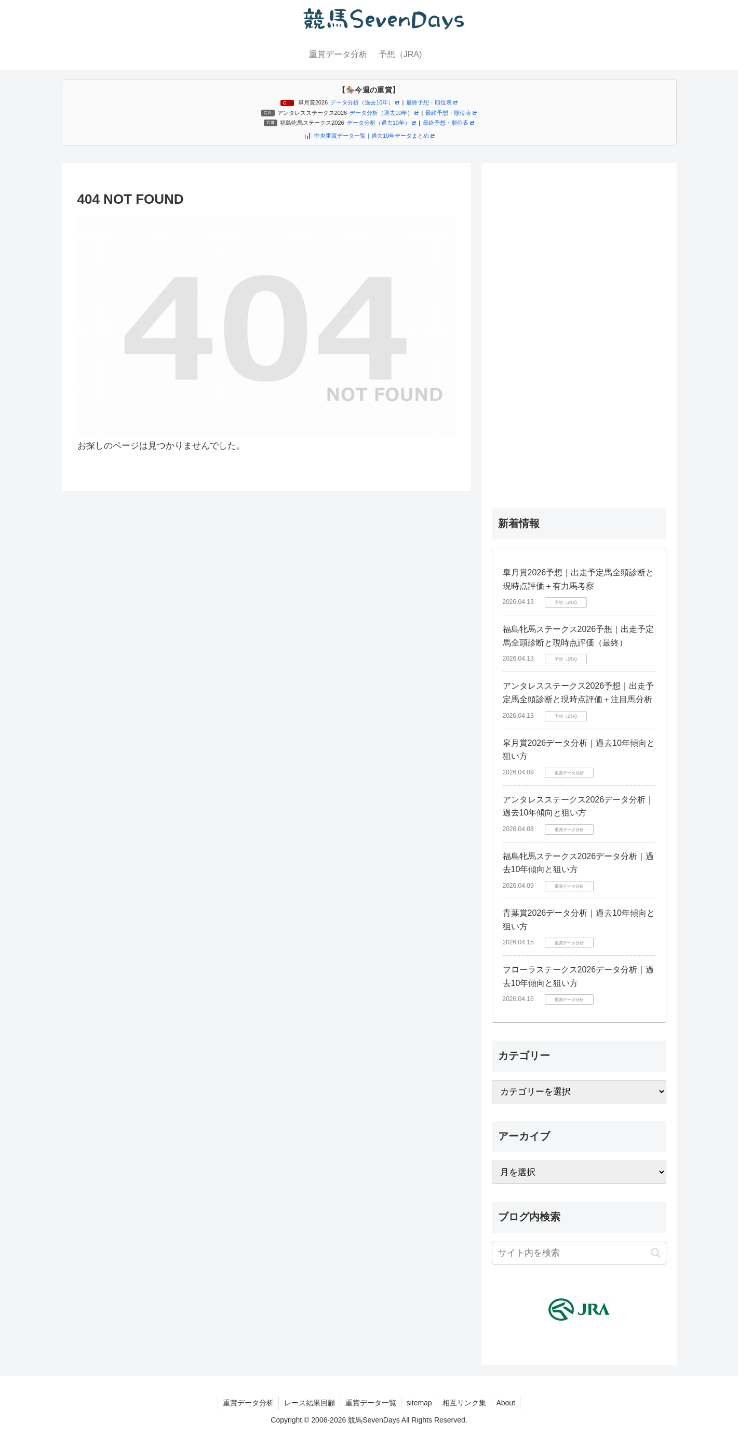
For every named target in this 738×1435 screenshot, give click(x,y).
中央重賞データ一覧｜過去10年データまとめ (374, 136)
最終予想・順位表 (432, 102)
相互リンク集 (465, 1403)
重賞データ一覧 (370, 1403)
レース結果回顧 (308, 1403)
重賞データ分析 (246, 1403)
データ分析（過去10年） (364, 102)
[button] (656, 1253)
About (507, 1403)
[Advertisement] (579, 329)
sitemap (419, 1403)
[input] (579, 1253)
